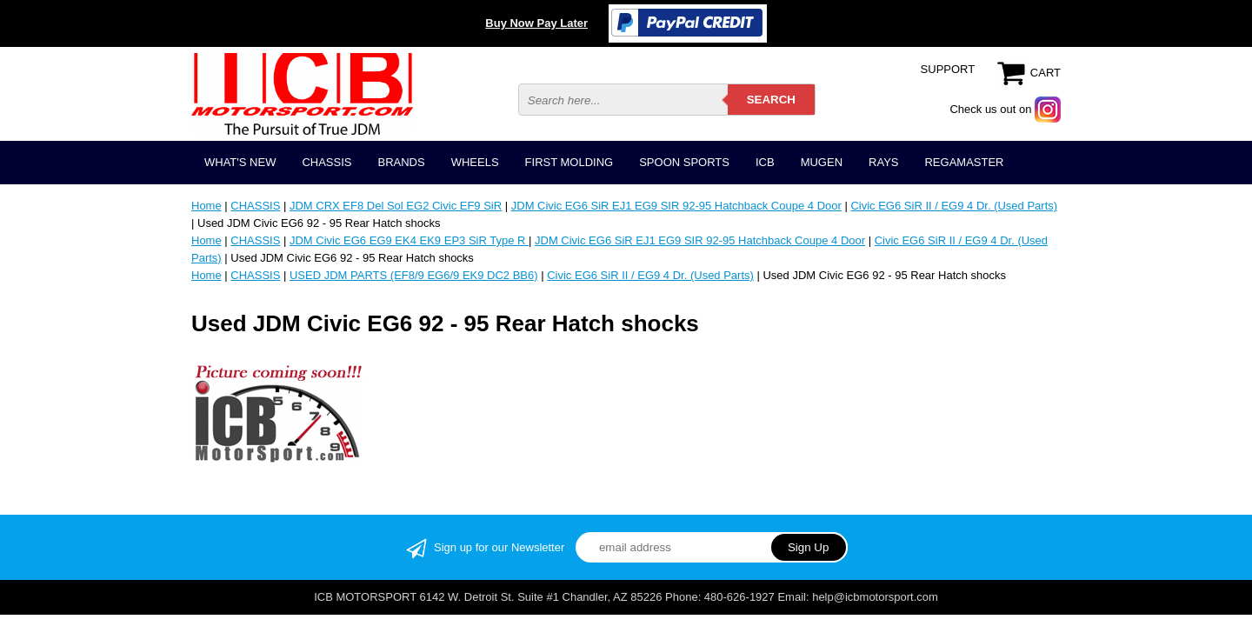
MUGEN (821, 162)
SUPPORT (948, 69)
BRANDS (400, 162)
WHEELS (475, 162)
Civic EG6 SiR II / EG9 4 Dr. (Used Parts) (953, 205)
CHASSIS (326, 162)
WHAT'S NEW (240, 162)
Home (206, 205)
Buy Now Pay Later (536, 23)
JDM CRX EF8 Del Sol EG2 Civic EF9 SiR (396, 205)
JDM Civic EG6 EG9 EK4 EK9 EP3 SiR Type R (409, 240)
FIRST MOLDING (569, 162)
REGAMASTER (963, 162)
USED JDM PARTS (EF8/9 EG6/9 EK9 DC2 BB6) (414, 275)
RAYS (883, 162)
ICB (765, 162)
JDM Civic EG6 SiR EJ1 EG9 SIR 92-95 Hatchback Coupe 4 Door (676, 205)
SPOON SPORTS (684, 162)
